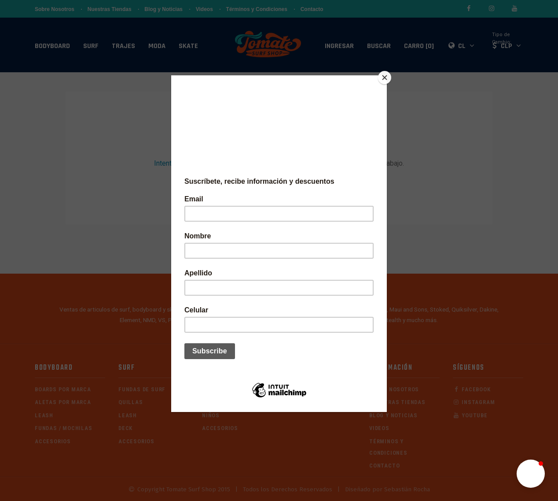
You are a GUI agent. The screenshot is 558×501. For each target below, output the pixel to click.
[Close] (384, 77)
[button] (531, 474)
